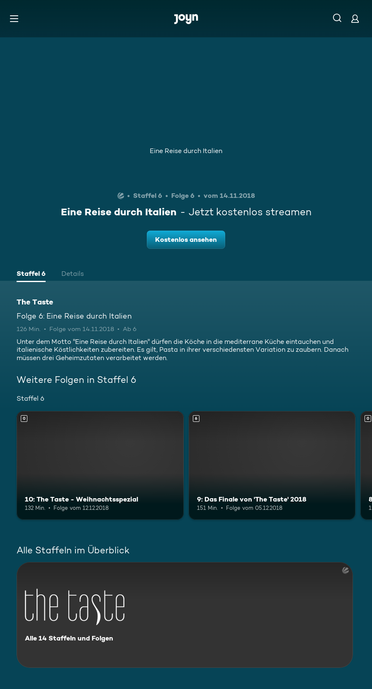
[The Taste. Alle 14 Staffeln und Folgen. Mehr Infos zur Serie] (185, 615)
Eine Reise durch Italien (186, 151)
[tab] (31, 274)
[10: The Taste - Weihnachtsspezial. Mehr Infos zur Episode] (100, 465)
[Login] (355, 18)
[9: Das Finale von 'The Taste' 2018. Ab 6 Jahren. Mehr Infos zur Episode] (272, 465)
